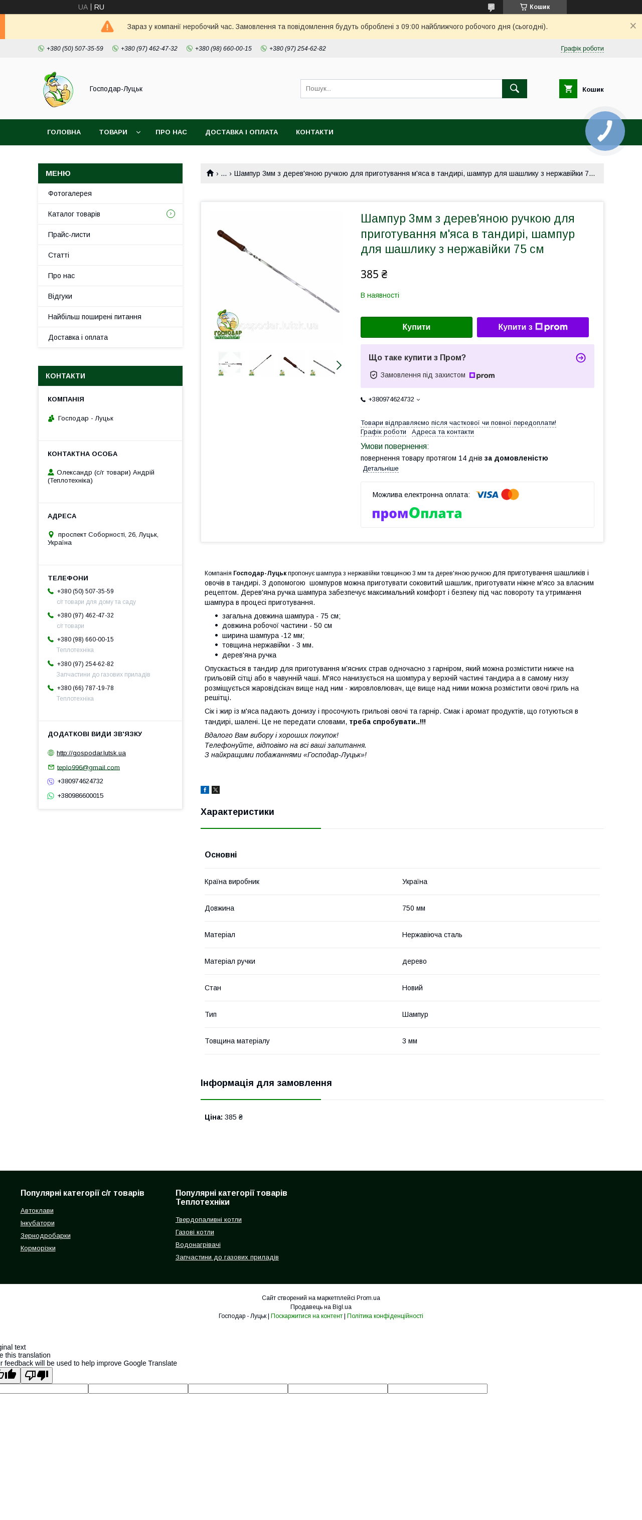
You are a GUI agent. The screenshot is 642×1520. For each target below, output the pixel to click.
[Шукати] (514, 88)
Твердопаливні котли (209, 1219)
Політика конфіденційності (385, 1316)
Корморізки (38, 1248)
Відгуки (60, 296)
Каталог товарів (74, 214)
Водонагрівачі (198, 1244)
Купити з (532, 327)
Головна (64, 132)
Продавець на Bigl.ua (321, 1307)
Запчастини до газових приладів (227, 1257)
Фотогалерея (70, 193)
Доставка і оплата (241, 132)
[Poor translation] (37, 1375)
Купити (417, 327)
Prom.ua (368, 1297)
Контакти (315, 132)
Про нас (171, 132)
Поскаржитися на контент (307, 1316)
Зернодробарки (46, 1235)
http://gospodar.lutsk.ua (91, 753)
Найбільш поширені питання (94, 317)
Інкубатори (38, 1223)
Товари (113, 132)
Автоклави (37, 1210)
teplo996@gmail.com (88, 767)
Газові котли (195, 1232)
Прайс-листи (69, 235)
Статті (58, 255)
